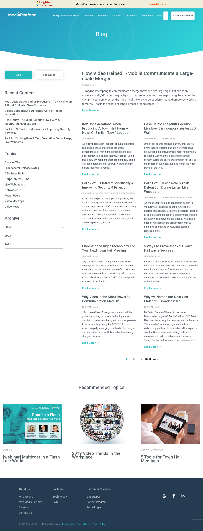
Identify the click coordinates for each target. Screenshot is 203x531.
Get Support (94, 496)
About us (24, 489)
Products (88, 15)
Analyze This (13, 162)
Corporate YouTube (17, 179)
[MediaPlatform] (22, 13)
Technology (60, 496)
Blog (159, 15)
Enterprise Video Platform (66, 15)
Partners (58, 489)
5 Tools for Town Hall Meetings (161, 459)
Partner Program (97, 502)
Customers (131, 15)
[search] (166, 15)
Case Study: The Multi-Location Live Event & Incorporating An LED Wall (170, 128)
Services (116, 15)
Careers (23, 507)
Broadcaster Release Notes (22, 168)
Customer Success (99, 489)
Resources (147, 15)
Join (55, 502)
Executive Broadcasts (152, 450)
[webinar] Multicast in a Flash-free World (32, 459)
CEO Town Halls (14, 173)
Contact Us (25, 512)
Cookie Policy (99, 524)
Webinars (7, 450)
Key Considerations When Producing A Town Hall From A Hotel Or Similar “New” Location (106, 128)
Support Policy (84, 524)
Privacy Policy (69, 524)
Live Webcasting (15, 184)
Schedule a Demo (183, 15)
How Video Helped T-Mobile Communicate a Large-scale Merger (138, 75)
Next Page (151, 359)
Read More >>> (91, 110)
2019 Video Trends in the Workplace (96, 455)
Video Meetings (14, 201)
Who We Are (25, 496)
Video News (12, 206)
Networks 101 (13, 190)
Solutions (103, 15)
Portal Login (94, 507)
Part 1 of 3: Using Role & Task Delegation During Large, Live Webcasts (166, 187)
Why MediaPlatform (30, 502)
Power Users (12, 195)
